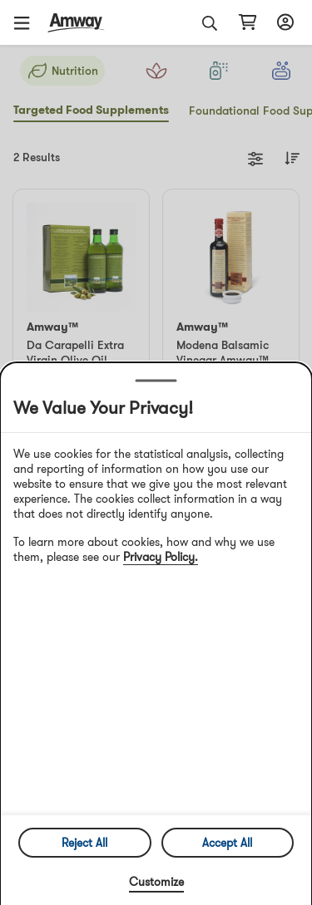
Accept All (227, 842)
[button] (27, 22)
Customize (156, 881)
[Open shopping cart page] (247, 22)
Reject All (84, 842)
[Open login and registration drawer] (283, 22)
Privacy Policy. (160, 556)
